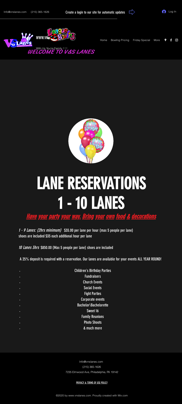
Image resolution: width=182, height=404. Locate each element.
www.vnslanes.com (79, 395)
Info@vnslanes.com (15, 12)
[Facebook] (171, 40)
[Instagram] (176, 40)
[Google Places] (165, 40)
